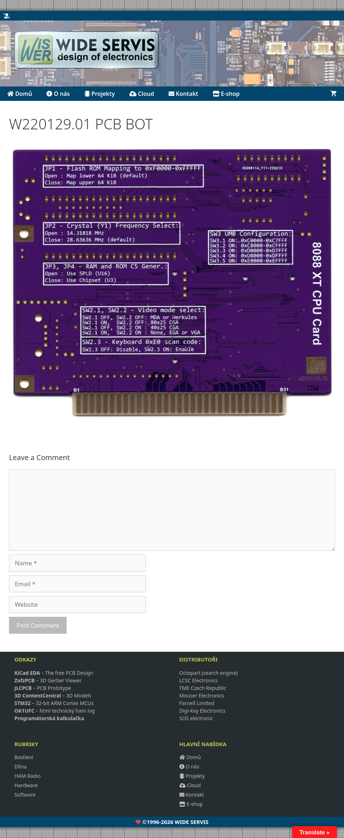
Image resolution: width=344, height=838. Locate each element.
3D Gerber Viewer (60, 680)
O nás (58, 94)
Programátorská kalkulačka (49, 718)
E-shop (226, 94)
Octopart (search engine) (208, 672)
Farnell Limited (197, 703)
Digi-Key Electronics (202, 710)
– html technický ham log (54, 710)
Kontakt (183, 94)
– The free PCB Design (53, 672)
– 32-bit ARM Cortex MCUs (54, 703)
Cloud (141, 94)
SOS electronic (196, 718)
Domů (19, 94)
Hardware (26, 785)
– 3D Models (52, 695)
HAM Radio (27, 775)
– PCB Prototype (42, 688)
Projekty (99, 94)
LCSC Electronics (198, 680)
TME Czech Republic (203, 688)
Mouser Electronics (201, 695)
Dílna (20, 766)
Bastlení (23, 757)
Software (24, 794)
